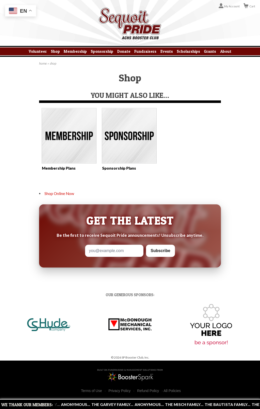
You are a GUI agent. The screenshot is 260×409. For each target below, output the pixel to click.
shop (53, 63)
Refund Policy (148, 391)
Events (166, 51)
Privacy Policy (119, 391)
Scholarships (188, 51)
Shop (55, 51)
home (43, 63)
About (225, 51)
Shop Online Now (59, 193)
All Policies (172, 391)
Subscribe (160, 250)
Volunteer (38, 51)
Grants (210, 51)
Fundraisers (145, 51)
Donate (124, 51)
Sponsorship (102, 51)
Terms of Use (91, 391)
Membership (75, 51)
